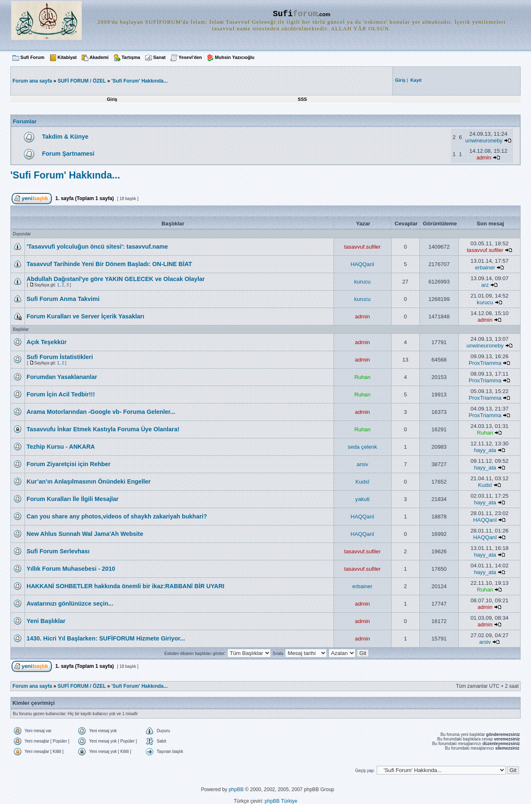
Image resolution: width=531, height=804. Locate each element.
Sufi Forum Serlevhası (58, 551)
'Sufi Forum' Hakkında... (140, 81)
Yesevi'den (190, 57)
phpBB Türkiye (281, 801)
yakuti (362, 499)
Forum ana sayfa (32, 686)
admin (483, 157)
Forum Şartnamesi (68, 153)
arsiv (362, 464)
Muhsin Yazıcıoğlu (234, 57)
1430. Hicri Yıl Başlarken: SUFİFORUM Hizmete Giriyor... (106, 638)
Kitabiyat (66, 57)
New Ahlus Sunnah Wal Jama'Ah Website (85, 533)
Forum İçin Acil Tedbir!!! (61, 394)
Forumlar (25, 121)
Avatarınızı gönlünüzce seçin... (70, 603)
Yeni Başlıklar (46, 621)
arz (485, 285)
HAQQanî (362, 264)
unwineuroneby (483, 140)
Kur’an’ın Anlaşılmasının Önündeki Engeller (89, 481)
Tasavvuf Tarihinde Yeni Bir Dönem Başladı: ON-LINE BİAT (109, 264)
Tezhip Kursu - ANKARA (61, 446)
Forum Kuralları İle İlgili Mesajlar (73, 499)
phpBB (236, 789)
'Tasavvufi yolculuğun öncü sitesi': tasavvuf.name (97, 246)
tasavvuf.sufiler (362, 247)
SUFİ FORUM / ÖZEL (82, 81)
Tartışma (131, 57)
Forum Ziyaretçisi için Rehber (68, 464)
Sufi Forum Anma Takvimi (63, 299)
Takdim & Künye (65, 136)
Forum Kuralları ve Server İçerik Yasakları (85, 316)
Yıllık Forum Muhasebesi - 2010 (71, 568)
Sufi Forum (32, 57)
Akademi (99, 57)
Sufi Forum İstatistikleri (60, 357)
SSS (302, 99)
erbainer (485, 267)
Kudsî (363, 482)
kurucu (362, 282)
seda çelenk (362, 447)
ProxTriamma (485, 363)
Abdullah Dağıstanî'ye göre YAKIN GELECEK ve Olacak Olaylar (116, 279)
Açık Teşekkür (47, 342)
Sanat (159, 57)
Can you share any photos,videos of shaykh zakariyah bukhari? (117, 516)
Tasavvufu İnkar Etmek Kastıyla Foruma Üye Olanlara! (103, 429)
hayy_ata (485, 450)
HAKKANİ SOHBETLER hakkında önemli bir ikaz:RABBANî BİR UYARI (125, 586)
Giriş (112, 99)
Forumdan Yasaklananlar (62, 377)
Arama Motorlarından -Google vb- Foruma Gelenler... (101, 411)
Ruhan (362, 377)
